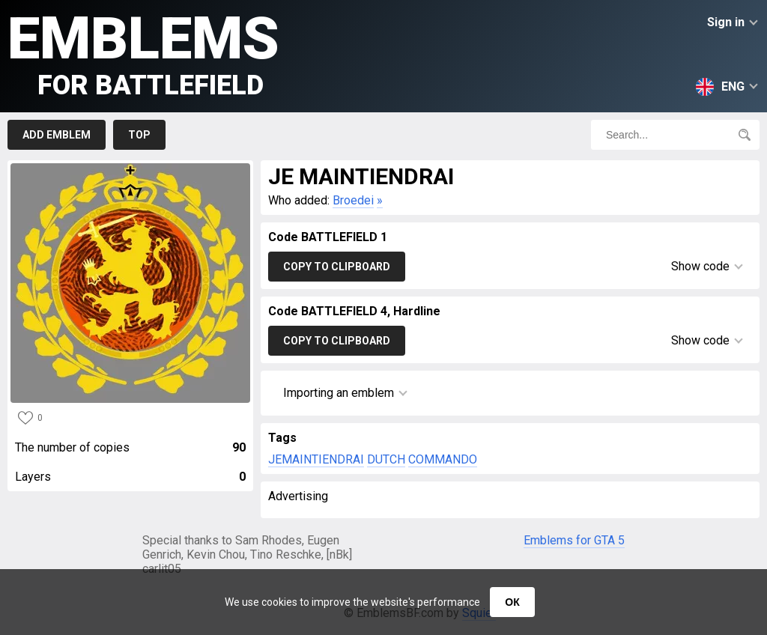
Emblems (143, 52)
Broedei (353, 200)
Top (139, 135)
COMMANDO (442, 459)
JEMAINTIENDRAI (316, 459)
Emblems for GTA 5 (574, 540)
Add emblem (56, 135)
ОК (512, 602)
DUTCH (386, 459)
